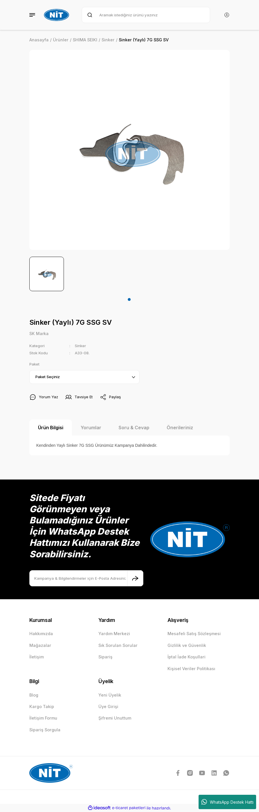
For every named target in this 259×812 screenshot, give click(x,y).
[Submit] (135, 578)
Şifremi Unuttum (114, 718)
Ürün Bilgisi (50, 427)
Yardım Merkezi (114, 633)
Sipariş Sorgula (44, 729)
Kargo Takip (41, 706)
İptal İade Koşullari (186, 656)
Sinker (80, 345)
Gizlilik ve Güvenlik (186, 645)
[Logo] (57, 15)
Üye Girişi (108, 706)
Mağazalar (40, 645)
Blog (33, 695)
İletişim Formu (43, 718)
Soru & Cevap (134, 427)
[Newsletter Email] (86, 578)
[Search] (146, 15)
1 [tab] (129, 299)
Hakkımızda (41, 633)
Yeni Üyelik (109, 695)
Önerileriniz (180, 427)
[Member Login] (227, 15)
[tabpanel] (46, 274)
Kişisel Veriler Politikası (191, 668)
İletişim (36, 656)
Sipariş (105, 656)
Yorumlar (91, 427)
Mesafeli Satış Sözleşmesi (194, 633)
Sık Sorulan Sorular (118, 645)
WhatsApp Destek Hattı (227, 802)
